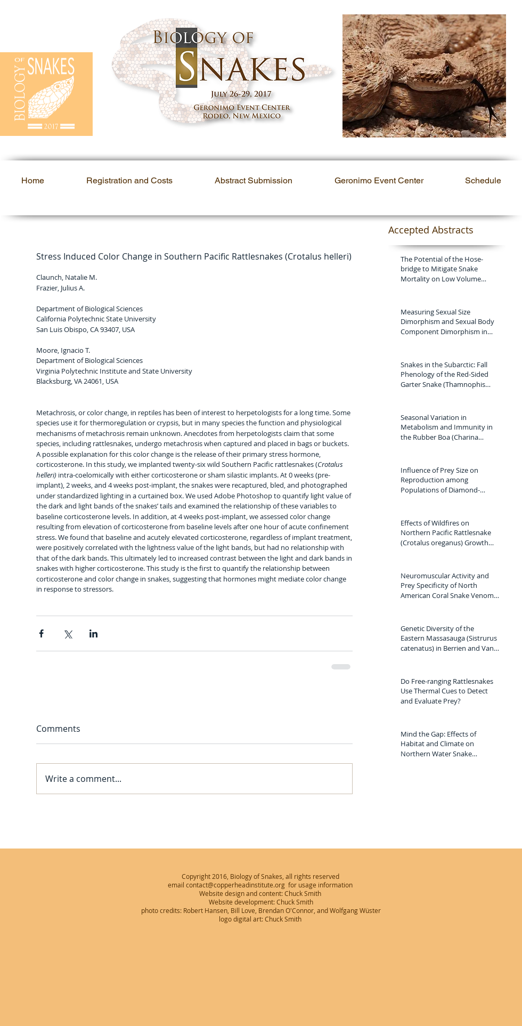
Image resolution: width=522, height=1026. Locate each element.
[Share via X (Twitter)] (67, 633)
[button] (424, 76)
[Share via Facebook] (41, 633)
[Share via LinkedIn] (93, 633)
